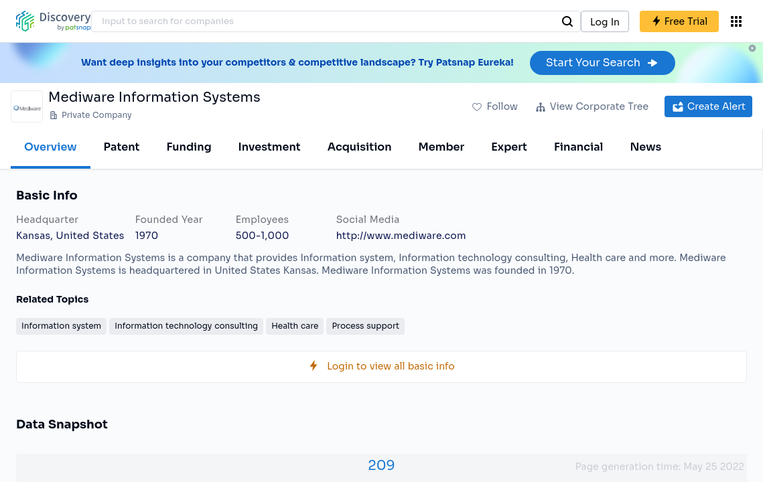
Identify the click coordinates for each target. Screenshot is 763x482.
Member (442, 147)
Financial (578, 147)
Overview (50, 147)
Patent (122, 147)
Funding (188, 147)
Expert (509, 147)
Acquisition (360, 147)
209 (381, 465)
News (645, 147)
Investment (269, 147)
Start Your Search (602, 63)
